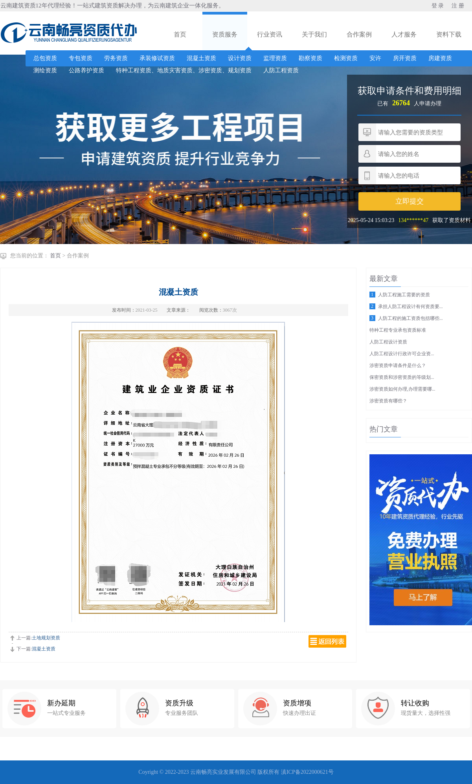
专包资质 (80, 58)
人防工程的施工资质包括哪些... (410, 318)
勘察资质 (310, 58)
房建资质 (440, 58)
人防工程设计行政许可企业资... (401, 353)
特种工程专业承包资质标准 (397, 330)
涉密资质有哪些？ (388, 401)
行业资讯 (269, 34)
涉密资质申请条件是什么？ (397, 365)
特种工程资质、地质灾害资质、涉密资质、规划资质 (184, 70)
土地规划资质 (46, 638)
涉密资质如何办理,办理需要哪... (402, 389)
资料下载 (448, 34)
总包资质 (45, 58)
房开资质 (405, 58)
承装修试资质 (157, 58)
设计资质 (240, 58)
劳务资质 (116, 58)
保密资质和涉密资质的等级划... (401, 377)
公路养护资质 (86, 70)
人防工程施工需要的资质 (404, 294)
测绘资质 (45, 70)
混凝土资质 (201, 58)
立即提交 (409, 201)
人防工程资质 (281, 70)
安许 (375, 58)
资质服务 (224, 34)
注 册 (458, 6)
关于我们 (314, 34)
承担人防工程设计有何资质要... (410, 306)
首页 (180, 34)
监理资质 (275, 58)
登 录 (438, 6)
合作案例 (359, 34)
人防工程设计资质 (388, 342)
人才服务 (404, 34)
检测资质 (346, 58)
